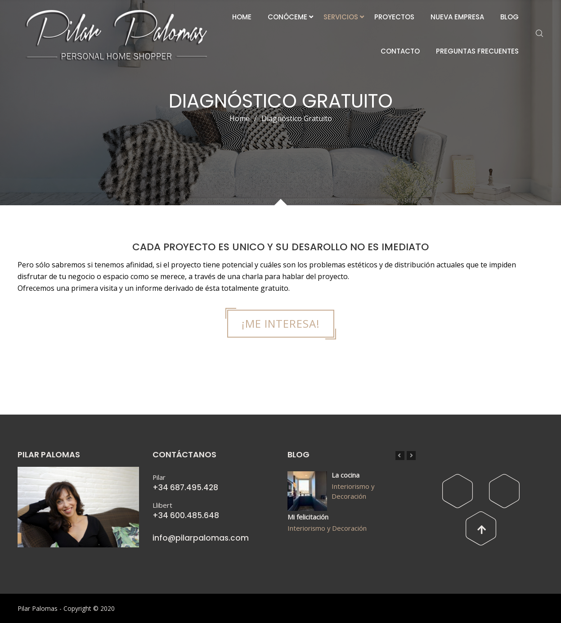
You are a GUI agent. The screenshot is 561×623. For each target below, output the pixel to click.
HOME (241, 17)
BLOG (509, 17)
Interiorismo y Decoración (353, 491)
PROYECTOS (394, 17)
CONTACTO (400, 51)
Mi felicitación (307, 516)
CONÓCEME (287, 17)
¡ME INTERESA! (281, 323)
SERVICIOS (340, 17)
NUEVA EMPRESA (457, 17)
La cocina (345, 474)
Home (239, 118)
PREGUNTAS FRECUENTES (477, 51)
